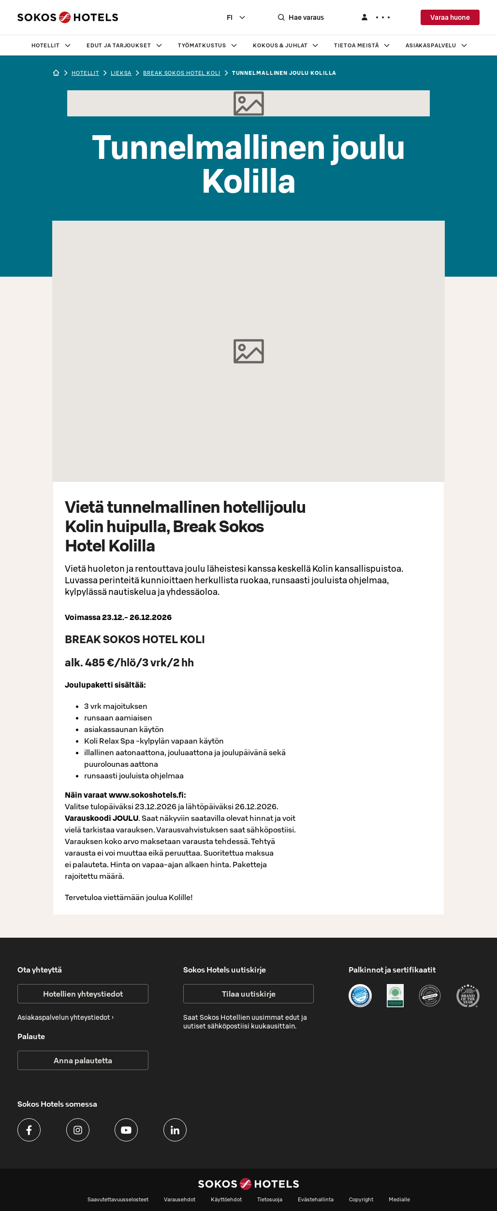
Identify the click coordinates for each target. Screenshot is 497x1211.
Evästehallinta (316, 1199)
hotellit (85, 73)
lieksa (121, 73)
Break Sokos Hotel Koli (181, 73)
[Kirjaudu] (375, 17)
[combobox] (236, 17)
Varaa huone (450, 17)
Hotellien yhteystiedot (83, 994)
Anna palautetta (83, 1060)
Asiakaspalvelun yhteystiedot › (65, 1017)
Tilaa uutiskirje (249, 994)
